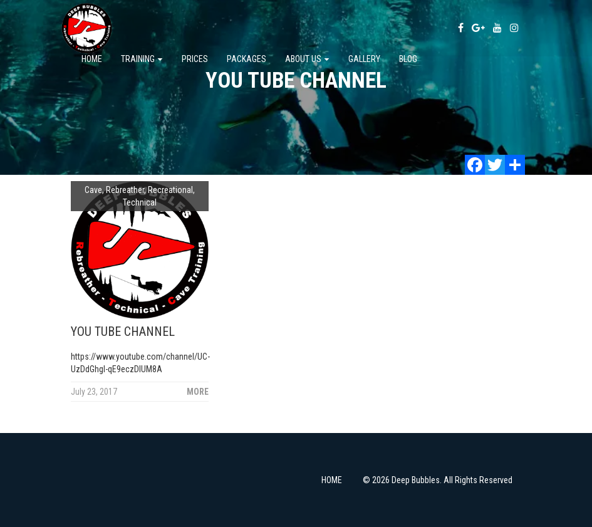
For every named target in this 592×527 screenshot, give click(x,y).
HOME (331, 480)
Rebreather (125, 190)
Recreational (170, 190)
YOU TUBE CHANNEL (123, 331)
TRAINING (142, 59)
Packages (246, 59)
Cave (93, 190)
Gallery (364, 59)
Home (91, 59)
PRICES (195, 59)
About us (307, 59)
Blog (408, 59)
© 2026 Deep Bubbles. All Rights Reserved (437, 480)
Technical (140, 202)
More (198, 392)
